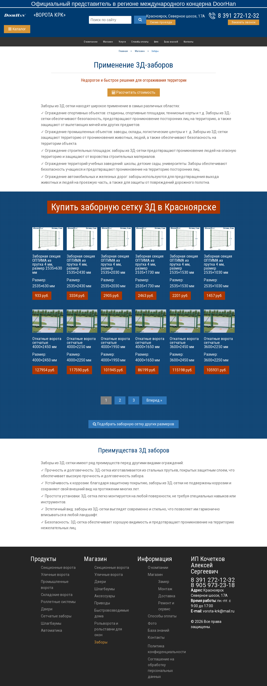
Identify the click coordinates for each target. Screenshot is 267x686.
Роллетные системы (58, 602)
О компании (91, 41)
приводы (102, 603)
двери (100, 582)
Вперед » (154, 400)
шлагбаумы (104, 589)
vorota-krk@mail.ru (218, 611)
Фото (156, 41)
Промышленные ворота (55, 584)
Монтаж (165, 589)
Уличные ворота (55, 574)
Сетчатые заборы (56, 616)
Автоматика (51, 630)
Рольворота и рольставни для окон (108, 629)
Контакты (188, 41)
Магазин (108, 41)
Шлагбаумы (51, 623)
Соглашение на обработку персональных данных (161, 668)
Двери (46, 609)
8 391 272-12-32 (238, 15)
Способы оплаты (140, 41)
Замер (163, 582)
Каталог (17, 29)
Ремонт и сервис (166, 606)
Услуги (122, 41)
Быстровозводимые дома (111, 613)
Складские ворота (56, 595)
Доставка (166, 596)
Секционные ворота (58, 567)
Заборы (100, 642)
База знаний (171, 41)
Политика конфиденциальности (167, 649)
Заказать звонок (244, 22)
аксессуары (104, 596)
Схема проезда (161, 22)
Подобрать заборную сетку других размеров (133, 424)
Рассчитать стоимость (133, 92)
